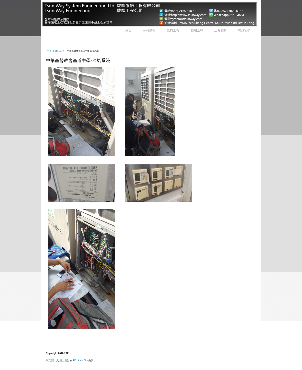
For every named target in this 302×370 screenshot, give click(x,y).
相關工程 (197, 30)
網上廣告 (64, 360)
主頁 (128, 30)
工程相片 (220, 30)
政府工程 (173, 30)
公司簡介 (149, 30)
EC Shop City (80, 360)
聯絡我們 (244, 30)
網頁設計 (51, 360)
